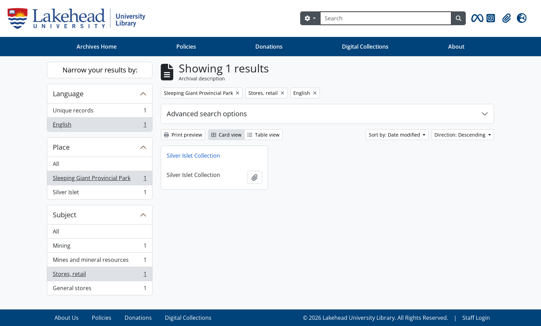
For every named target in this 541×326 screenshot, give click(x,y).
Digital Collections (365, 46)
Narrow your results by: (99, 70)
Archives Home (97, 46)
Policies (186, 46)
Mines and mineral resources (99, 261)
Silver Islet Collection (193, 155)
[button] (476, 18)
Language (68, 93)
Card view (226, 134)
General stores (99, 289)
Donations (269, 46)
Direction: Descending (460, 134)
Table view (263, 134)
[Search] (386, 18)
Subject (64, 214)
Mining (99, 247)
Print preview (183, 134)
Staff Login (476, 318)
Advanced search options (207, 113)
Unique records (99, 112)
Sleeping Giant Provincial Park (99, 179)
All (56, 164)
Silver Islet (99, 193)
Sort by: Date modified (395, 134)
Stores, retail (99, 275)
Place (61, 147)
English (99, 125)
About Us (67, 318)
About (456, 46)
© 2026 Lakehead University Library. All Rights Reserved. (375, 318)
